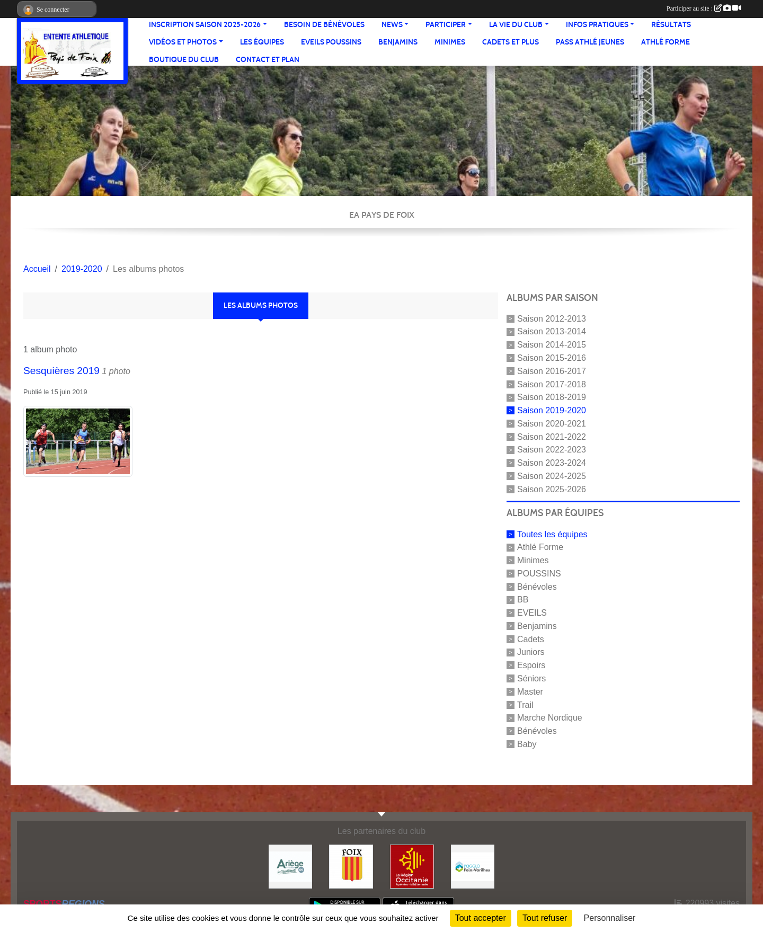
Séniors (531, 678)
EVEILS (532, 612)
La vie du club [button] (516, 24)
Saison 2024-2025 (551, 476)
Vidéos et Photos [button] (183, 42)
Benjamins (398, 42)
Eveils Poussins (331, 42)
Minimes (449, 42)
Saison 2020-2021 (551, 423)
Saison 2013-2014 (551, 331)
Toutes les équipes (552, 533)
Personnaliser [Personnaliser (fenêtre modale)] (610, 917)
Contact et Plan (267, 59)
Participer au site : (704, 8)
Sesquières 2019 (61, 370)
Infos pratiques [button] (597, 24)
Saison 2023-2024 (551, 462)
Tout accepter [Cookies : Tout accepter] (480, 917)
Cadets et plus (510, 42)
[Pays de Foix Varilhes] (473, 866)
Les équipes (262, 42)
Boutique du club (184, 59)
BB (522, 599)
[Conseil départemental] (291, 866)
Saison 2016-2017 (551, 371)
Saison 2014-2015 (551, 344)
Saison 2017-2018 (551, 383)
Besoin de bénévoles (324, 24)
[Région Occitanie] (412, 866)
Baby (526, 744)
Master (530, 691)
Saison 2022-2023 (551, 449)
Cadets (530, 638)
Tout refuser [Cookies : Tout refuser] (544, 917)
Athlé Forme (665, 42)
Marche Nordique (549, 717)
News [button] (392, 24)
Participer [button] (445, 24)
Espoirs (531, 665)
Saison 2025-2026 (551, 488)
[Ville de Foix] (351, 866)
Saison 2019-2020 (551, 410)
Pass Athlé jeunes (590, 42)
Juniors (531, 651)
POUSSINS (539, 573)
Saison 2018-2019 (551, 397)
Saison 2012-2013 (551, 318)
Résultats (671, 24)
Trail (525, 704)
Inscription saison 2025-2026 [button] (205, 24)
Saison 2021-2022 (551, 436)
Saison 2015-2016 (551, 357)
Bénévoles (537, 586)
